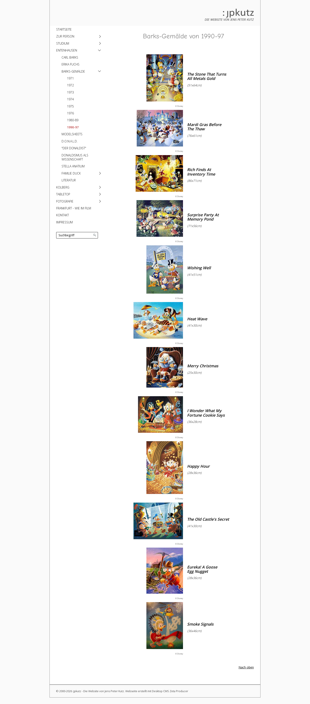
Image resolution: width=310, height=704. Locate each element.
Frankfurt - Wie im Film (73, 208)
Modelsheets (72, 134)
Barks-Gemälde (73, 71)
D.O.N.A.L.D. (70, 141)
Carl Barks (70, 57)
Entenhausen (66, 50)
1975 (70, 106)
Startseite (64, 29)
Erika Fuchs (70, 64)
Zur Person (65, 36)
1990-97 (73, 127)
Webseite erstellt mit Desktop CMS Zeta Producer (156, 691)
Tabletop (63, 194)
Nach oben (246, 667)
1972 (70, 85)
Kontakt (62, 215)
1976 (70, 113)
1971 (70, 78)
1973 (70, 92)
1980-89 (72, 120)
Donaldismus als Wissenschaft (75, 157)
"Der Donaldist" (74, 148)
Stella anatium (73, 166)
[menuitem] (78, 29)
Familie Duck (71, 173)
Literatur (69, 180)
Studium (62, 43)
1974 (70, 99)
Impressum (64, 222)
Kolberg (62, 187)
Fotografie (64, 201)
